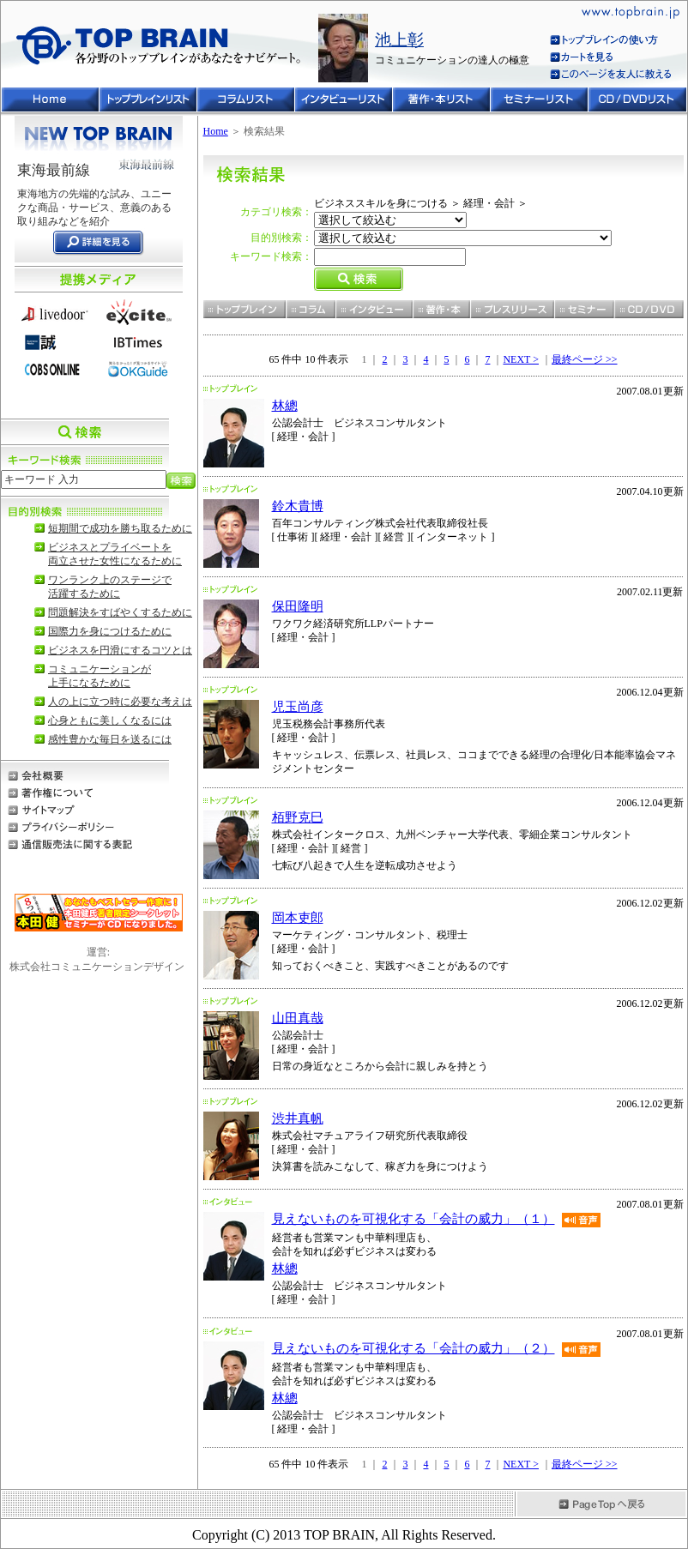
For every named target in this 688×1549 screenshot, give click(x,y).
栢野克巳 (297, 817)
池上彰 (399, 40)
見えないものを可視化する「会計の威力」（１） (413, 1219)
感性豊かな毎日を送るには (110, 739)
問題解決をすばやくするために (120, 612)
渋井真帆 (297, 1118)
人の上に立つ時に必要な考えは (120, 702)
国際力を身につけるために (110, 631)
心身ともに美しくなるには (110, 720)
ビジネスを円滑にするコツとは (120, 650)
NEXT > (521, 359)
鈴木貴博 (297, 506)
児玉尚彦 (297, 707)
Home (215, 131)
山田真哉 (297, 1018)
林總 (285, 406)
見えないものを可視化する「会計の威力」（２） (413, 1348)
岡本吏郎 (297, 918)
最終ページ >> (585, 359)
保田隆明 (297, 606)
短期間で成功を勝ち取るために (120, 528)
